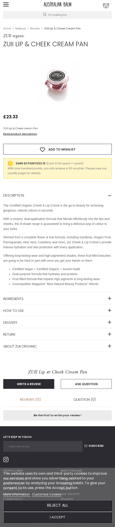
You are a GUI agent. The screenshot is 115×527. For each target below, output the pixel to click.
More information (17, 494)
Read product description (20, 134)
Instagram (7, 460)
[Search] (57, 15)
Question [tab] (85, 399)
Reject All (57, 505)
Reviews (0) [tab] (30, 399)
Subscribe (94, 446)
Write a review (29, 384)
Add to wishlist (57, 150)
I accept (57, 517)
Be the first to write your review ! (57, 415)
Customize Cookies (46, 494)
